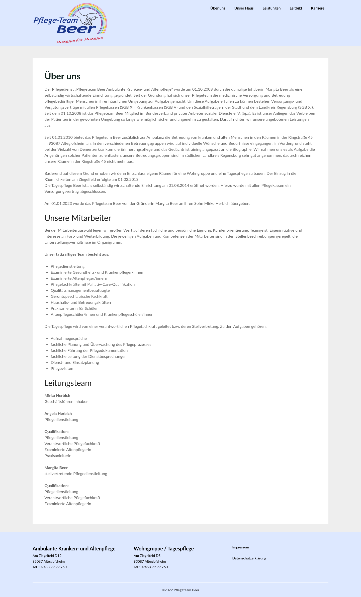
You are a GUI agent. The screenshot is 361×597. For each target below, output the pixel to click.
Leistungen (272, 8)
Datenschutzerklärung (249, 558)
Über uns (217, 8)
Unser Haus (244, 8)
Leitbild (296, 8)
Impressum (240, 547)
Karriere (317, 8)
